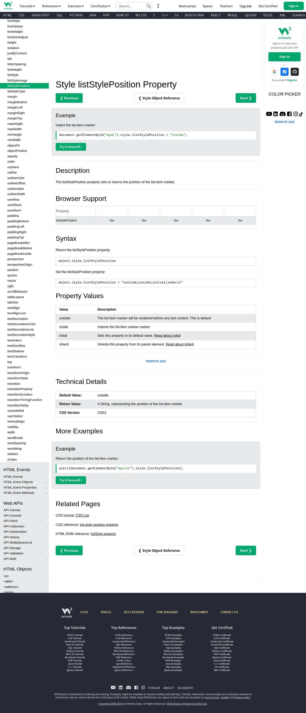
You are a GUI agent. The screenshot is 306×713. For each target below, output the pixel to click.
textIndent (14, 340)
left (9, 59)
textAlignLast (16, 313)
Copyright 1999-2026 (110, 703)
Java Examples (173, 663)
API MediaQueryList (18, 542)
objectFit (13, 145)
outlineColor (15, 178)
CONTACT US (229, 612)
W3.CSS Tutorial (75, 654)
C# (176, 15)
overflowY (14, 210)
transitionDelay (17, 405)
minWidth (14, 140)
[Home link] (8, 5)
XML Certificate (222, 670)
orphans (13, 167)
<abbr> (9, 581)
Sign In (284, 56)
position (12, 270)
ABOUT (168, 688)
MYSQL (233, 15)
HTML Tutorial (74, 635)
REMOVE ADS (156, 361)
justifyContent (17, 53)
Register (292, 80)
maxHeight (15, 123)
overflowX (14, 205)
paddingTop (15, 237)
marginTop (14, 118)
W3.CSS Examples (173, 654)
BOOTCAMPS (199, 612)
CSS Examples (173, 638)
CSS (22, 15)
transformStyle (17, 378)
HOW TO (122, 15)
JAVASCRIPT (40, 15)
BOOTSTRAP (194, 15)
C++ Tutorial (74, 666)
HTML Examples (173, 635)
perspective (15, 259)
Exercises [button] (76, 6)
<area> (9, 592)
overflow (13, 199)
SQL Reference (124, 644)
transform (14, 367)
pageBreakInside (19, 253)
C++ (165, 15)
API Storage (12, 548)
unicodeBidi (15, 410)
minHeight (14, 134)
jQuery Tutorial (75, 670)
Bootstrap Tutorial (75, 657)
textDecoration (17, 318)
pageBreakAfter (18, 243)
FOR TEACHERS (167, 612)
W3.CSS (141, 15)
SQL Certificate (222, 647)
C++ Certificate (222, 663)
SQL (60, 15)
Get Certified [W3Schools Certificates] (268, 6)
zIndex (12, 459)
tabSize (12, 302)
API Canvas (12, 510)
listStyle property (103, 534)
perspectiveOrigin (19, 264)
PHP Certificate (222, 654)
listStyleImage (17, 80)
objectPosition (17, 150)
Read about (167, 335)
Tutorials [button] (27, 6)
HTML (7, 15)
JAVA (92, 15)
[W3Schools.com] (67, 615)
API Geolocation (15, 531)
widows (12, 454)
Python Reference (124, 647)
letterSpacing (16, 64)
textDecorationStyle (21, 335)
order (11, 161)
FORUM (154, 688)
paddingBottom (18, 221)
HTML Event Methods (19, 493)
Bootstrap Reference (124, 654)
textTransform (17, 356)
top (9, 362)
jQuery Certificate (221, 657)
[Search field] (134, 6)
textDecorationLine (20, 329)
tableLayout (15, 297)
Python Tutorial (74, 650)
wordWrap (14, 448)
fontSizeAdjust (17, 37)
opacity (12, 156)
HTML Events (13, 476)
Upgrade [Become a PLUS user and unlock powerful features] (245, 6)
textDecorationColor (21, 324)
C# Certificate (222, 666)
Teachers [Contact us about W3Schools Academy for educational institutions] (226, 6)
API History (12, 537)
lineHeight (14, 69)
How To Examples (173, 644)
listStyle (12, 75)
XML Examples (173, 666)
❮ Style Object (159, 98)
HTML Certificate (222, 635)
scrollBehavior (17, 291)
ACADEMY (185, 688)
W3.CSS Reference (124, 650)
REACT (216, 15)
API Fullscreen (14, 526)
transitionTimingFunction (24, 400)
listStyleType (16, 91)
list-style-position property (99, 525)
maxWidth (14, 129)
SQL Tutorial (74, 647)
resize (11, 280)
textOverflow (16, 345)
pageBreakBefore (19, 248)
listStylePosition (18, 85)
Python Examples (173, 650)
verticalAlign (16, 421)
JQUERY (251, 15)
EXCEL (268, 15)
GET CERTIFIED (134, 612)
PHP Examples (173, 660)
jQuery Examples (173, 670)
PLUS (84, 612)
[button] (148, 6)
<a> (6, 576)
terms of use (212, 697)
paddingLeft (15, 226)
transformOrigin (18, 373)
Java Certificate (222, 660)
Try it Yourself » (71, 146)
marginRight (16, 113)
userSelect (15, 416)
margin (12, 96)
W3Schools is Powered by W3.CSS (187, 703)
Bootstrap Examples (173, 657)
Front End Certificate (222, 644)
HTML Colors (124, 660)
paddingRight (16, 232)
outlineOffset (16, 183)
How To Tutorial (74, 644)
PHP (106, 15)
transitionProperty (20, 389)
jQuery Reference (124, 670)
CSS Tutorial (74, 638)
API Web (10, 559)
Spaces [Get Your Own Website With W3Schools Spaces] (208, 6)
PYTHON (75, 15)
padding (13, 215)
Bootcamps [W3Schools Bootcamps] (187, 6)
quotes (12, 275)
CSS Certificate (222, 638)
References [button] (51, 6)
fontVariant (15, 26)
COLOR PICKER (285, 94)
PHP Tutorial (75, 660)
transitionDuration (20, 394)
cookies (225, 697)
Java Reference (124, 663)
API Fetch (11, 521)
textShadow (15, 351)
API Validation (13, 553)
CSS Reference (124, 638)
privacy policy (242, 697)
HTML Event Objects (18, 482)
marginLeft (15, 107)
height (11, 42)
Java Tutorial (75, 663)
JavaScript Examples (173, 641)
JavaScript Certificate (222, 641)
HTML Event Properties (20, 487)
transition (13, 383)
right (10, 286)
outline (12, 172)
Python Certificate (222, 650)
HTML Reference (124, 635)
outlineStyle (15, 188)
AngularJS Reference (124, 666)
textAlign (13, 308)
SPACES (106, 612)
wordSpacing (16, 443)
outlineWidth (16, 194)
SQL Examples (173, 647)
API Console (12, 515)
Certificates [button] (100, 6)
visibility (12, 427)
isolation (13, 48)
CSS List (82, 515)
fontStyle (13, 21)
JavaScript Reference (123, 641)
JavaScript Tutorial (74, 641)
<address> (11, 587)
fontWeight (15, 31)
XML (283, 15)
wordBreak (15, 438)
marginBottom (17, 102)
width (11, 432)
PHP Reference (124, 657)
